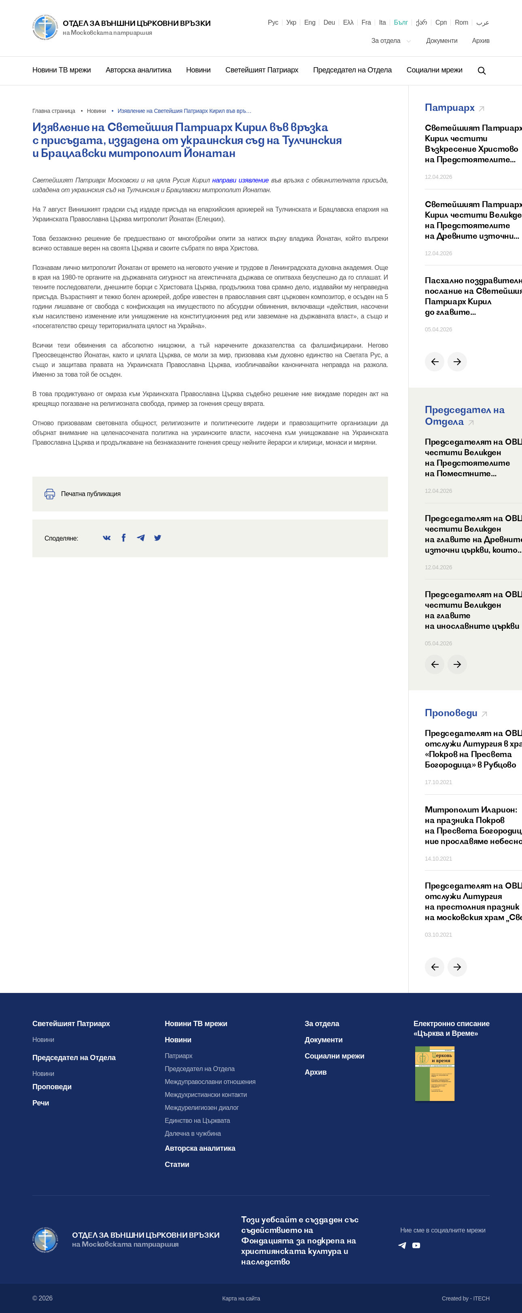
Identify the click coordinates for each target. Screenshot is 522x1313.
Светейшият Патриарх (262, 70)
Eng (310, 22)
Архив (481, 40)
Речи (40, 1103)
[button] (434, 361)
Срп (441, 22)
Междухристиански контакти (206, 1094)
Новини (199, 70)
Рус (273, 22)
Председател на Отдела (353, 70)
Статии (177, 1164)
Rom (461, 22)
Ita (382, 22)
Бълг (401, 22)
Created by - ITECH (466, 1298)
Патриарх (178, 1055)
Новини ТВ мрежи (62, 70)
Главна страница (53, 111)
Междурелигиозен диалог (202, 1107)
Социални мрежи (435, 70)
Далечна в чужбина (193, 1133)
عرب (483, 22)
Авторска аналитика (139, 70)
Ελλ (348, 22)
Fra (366, 22)
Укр (291, 22)
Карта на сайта (241, 1298)
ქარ (421, 22)
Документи (443, 40)
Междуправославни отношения (210, 1081)
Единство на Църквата (197, 1120)
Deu (329, 22)
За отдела (391, 40)
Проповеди (52, 1087)
